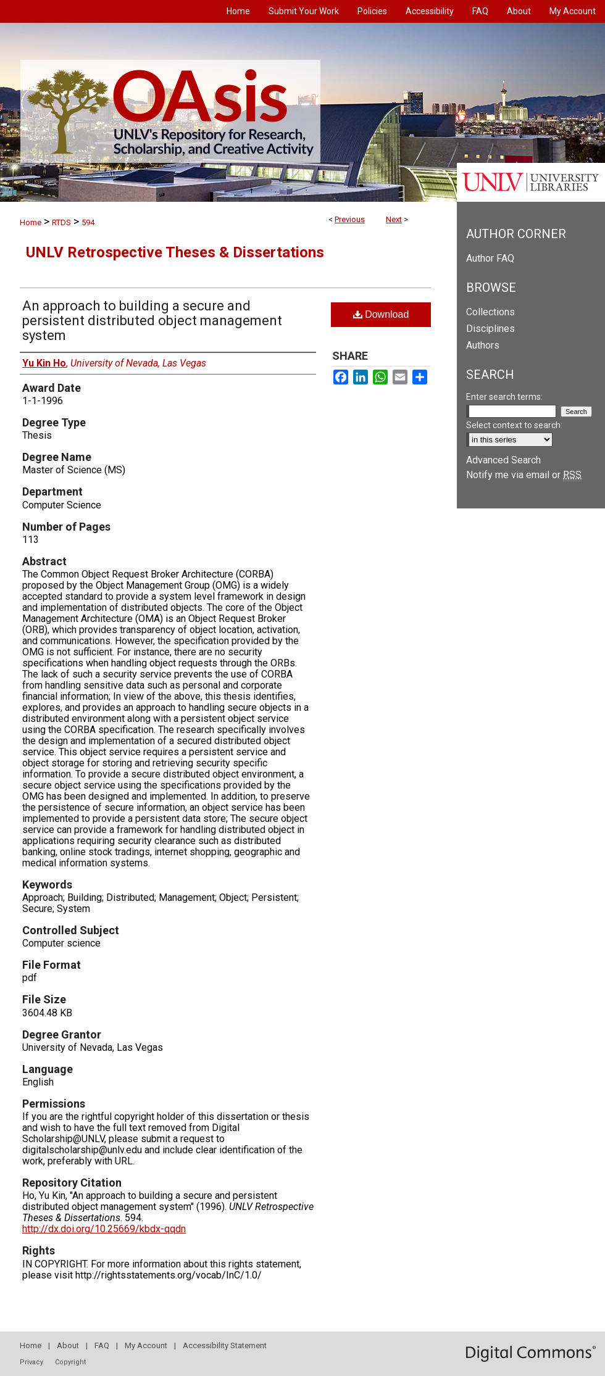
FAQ (101, 1345)
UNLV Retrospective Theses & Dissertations (175, 252)
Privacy (31, 1362)
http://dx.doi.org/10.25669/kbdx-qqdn (104, 1229)
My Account (146, 1345)
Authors (482, 345)
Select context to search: (514, 425)
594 (87, 222)
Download (381, 314)
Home (30, 222)
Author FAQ (490, 258)
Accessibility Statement (225, 1345)
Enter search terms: (504, 397)
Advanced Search (503, 460)
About (68, 1345)
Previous (350, 219)
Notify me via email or (524, 475)
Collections (490, 312)
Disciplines (490, 328)
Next (394, 219)
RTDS (61, 222)
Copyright (70, 1362)
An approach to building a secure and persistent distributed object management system (152, 320)
